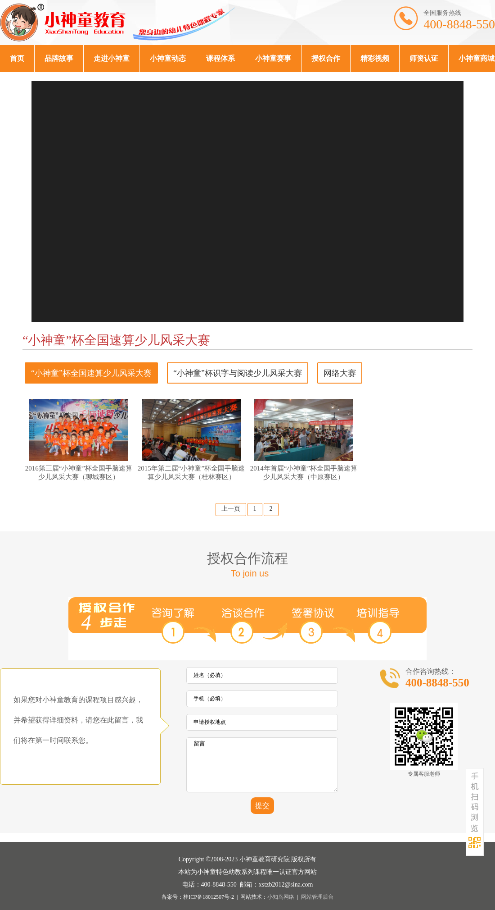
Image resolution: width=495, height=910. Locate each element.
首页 (17, 58)
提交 (262, 805)
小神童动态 (168, 58)
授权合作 (325, 58)
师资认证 (424, 58)
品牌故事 (59, 58)
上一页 (230, 508)
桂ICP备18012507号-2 (208, 897)
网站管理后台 (317, 897)
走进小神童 (112, 58)
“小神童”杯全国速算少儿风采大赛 (91, 373)
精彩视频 (374, 58)
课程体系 (220, 58)
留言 (262, 764)
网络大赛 (340, 373)
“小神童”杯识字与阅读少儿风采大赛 (237, 373)
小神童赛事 (273, 58)
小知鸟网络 (280, 897)
